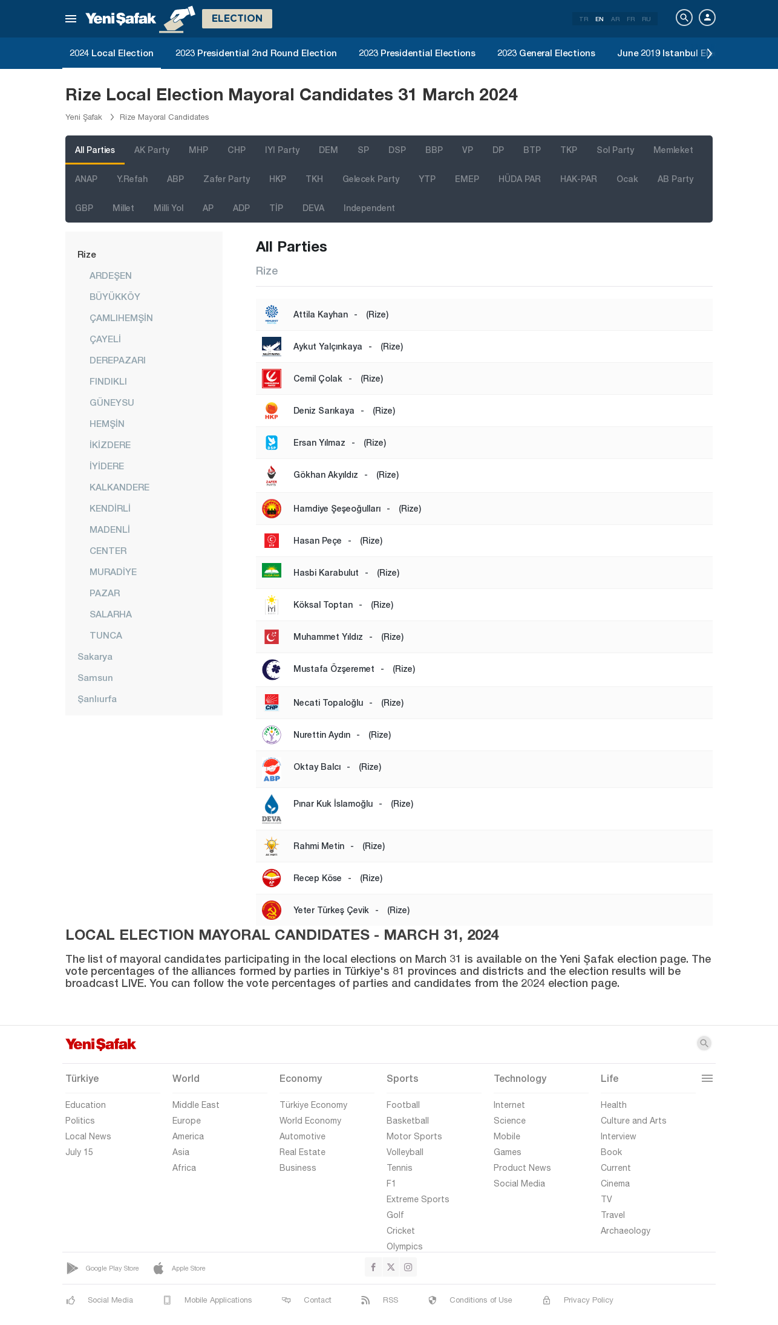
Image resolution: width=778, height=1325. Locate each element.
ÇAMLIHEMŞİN (121, 317)
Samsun (95, 677)
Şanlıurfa (97, 698)
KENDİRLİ (110, 508)
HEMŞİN (107, 423)
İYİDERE (107, 465)
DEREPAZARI (118, 359)
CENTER (108, 550)
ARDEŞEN (111, 275)
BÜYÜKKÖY (115, 296)
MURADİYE (113, 571)
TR (583, 18)
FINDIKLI (108, 381)
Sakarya (95, 656)
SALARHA (111, 613)
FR (631, 18)
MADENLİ (110, 529)
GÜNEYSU (112, 402)
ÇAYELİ (105, 338)
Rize (86, 254)
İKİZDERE (110, 444)
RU (646, 18)
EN (599, 18)
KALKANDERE (119, 486)
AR (615, 18)
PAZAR (105, 592)
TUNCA (106, 635)
